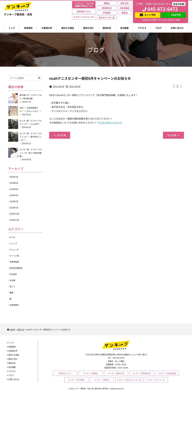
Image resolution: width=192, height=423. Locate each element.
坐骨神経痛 (14, 261)
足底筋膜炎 (14, 304)
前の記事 (59, 135)
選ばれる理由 (67, 27)
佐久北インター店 (107, 17)
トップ (12, 27)
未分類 (12, 280)
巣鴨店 (107, 3)
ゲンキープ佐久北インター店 (129, 379)
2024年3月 (14, 195)
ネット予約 (147, 15)
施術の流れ (88, 27)
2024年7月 (14, 176)
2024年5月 (14, 189)
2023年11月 (14, 220)
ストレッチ (14, 249)
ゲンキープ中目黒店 (76, 379)
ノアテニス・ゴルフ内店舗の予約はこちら (84, 4)
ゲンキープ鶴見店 (102, 379)
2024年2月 (14, 201)
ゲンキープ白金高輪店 (167, 373)
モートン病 (14, 255)
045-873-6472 (160, 9)
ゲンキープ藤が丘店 (116, 373)
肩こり (12, 286)
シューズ (13, 243)
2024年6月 (14, 183)
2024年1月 (14, 207)
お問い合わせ (177, 27)
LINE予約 (173, 15)
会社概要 (124, 27)
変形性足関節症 (16, 268)
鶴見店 (125, 12)
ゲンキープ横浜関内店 (141, 373)
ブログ (158, 27)
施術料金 (107, 27)
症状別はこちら (84, 11)
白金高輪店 (125, 8)
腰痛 (11, 292)
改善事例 (28, 27)
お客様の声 (47, 27)
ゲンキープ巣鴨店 (90, 373)
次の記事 (173, 135)
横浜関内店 (107, 8)
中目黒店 (107, 12)
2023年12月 (14, 213)
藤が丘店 (125, 3)
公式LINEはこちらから (110, 122)
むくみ (12, 237)
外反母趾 (13, 274)
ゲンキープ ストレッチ (84, 16)
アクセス (142, 27)
